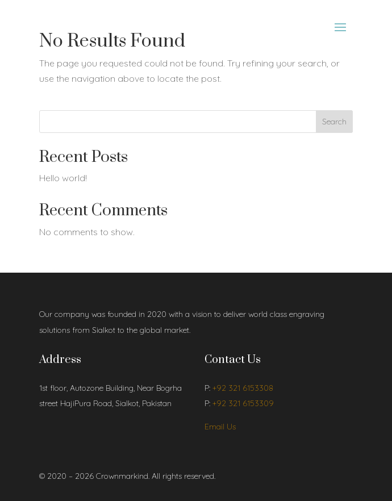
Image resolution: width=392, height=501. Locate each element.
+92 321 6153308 (242, 388)
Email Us (220, 426)
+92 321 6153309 (243, 403)
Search (334, 121)
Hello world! (63, 177)
